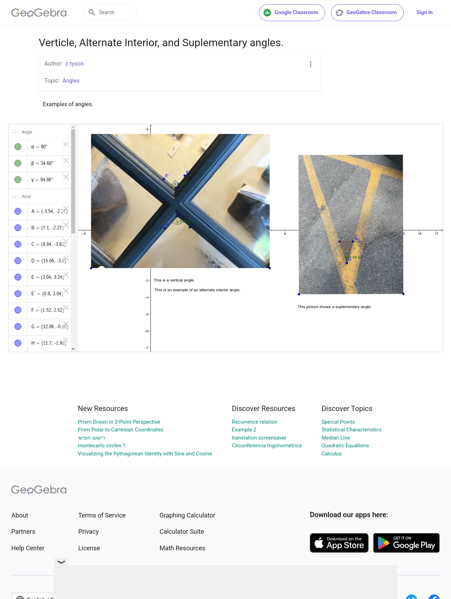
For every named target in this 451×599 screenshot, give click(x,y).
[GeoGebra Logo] (39, 12)
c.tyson (75, 63)
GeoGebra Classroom (366, 12)
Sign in (424, 12)
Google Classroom (290, 12)
